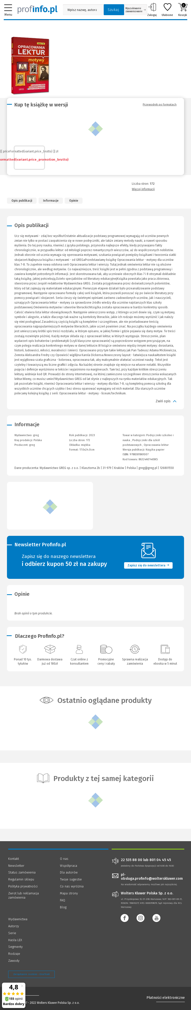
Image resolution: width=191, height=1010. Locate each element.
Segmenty (15, 947)
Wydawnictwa (17, 919)
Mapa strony (69, 893)
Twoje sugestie (71, 879)
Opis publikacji (21, 200)
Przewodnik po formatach (160, 104)
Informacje (50, 200)
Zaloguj (152, 9)
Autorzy (13, 926)
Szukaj (113, 9)
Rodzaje (14, 954)
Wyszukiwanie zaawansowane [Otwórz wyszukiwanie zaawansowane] (135, 10)
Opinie (73, 200)
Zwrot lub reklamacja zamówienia (23, 895)
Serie (12, 933)
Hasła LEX (15, 940)
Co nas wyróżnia (72, 886)
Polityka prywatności (23, 886)
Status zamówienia (22, 872)
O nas (64, 859)
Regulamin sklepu (21, 879)
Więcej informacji (143, 189)
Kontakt (13, 859)
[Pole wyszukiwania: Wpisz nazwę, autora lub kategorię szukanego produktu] (82, 9)
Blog (63, 907)
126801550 (167, 468)
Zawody (13, 961)
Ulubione (167, 9)
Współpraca (68, 866)
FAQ (62, 900)
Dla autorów (69, 872)
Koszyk (182, 9)
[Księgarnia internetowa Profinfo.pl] (37, 9)
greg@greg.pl (148, 468)
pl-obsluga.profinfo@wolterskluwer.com (152, 876)
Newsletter (16, 866)
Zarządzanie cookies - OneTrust (31, 974)
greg (32, 445)
